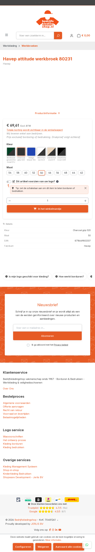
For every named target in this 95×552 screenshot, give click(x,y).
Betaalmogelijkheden (14, 417)
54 (9, 172)
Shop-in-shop (11, 470)
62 (81, 172)
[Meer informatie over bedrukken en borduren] (57, 181)
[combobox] (35, 35)
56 (57, 172)
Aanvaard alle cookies (69, 546)
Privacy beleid (61, 344)
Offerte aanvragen (13, 406)
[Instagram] (53, 530)
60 (25, 172)
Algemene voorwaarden (16, 403)
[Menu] (6, 35)
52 (33, 172)
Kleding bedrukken (13, 447)
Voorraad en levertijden (16, 413)
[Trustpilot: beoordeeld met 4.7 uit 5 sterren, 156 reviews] (47, 508)
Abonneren (47, 335)
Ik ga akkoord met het (50, 344)
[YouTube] (60, 530)
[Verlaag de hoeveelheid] (10, 201)
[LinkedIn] (56, 530)
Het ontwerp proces (14, 440)
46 (49, 172)
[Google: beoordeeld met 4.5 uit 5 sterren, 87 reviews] (47, 511)
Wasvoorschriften (13, 436)
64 (73, 172)
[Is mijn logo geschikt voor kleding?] (27, 276)
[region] (47, 88)
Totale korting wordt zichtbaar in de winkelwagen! (35, 129)
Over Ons (8, 388)
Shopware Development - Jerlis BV (23, 477)
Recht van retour (12, 410)
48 (65, 172)
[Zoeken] (58, 35)
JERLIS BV (37, 523)
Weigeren (43, 546)
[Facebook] (50, 530)
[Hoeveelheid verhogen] (85, 201)
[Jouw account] (71, 35)
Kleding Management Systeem (20, 466)
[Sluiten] (85, 188)
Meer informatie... (53, 540)
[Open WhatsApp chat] (86, 544)
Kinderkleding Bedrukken (17, 473)
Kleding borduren (13, 443)
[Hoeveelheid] (47, 201)
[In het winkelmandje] (47, 209)
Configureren (23, 546)
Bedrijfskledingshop (25, 519)
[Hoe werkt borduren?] (69, 276)
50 (41, 172)
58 (18, 172)
